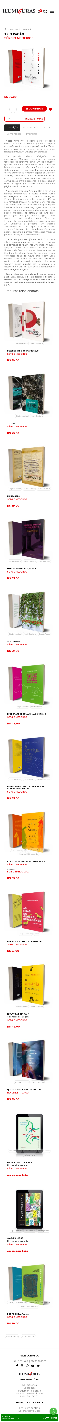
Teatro (36, 934)
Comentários (14, 133)
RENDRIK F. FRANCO (17, 1093)
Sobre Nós (29, 1388)
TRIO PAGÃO (27, 29)
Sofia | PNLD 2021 (29, 1396)
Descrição (12, 127)
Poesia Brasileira (37, 343)
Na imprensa (29, 1385)
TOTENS (11, 423)
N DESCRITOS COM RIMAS (19, 1162)
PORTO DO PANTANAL (18, 1314)
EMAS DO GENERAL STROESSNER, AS (24, 941)
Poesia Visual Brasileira (29, 1307)
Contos (23, 854)
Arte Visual (32, 1302)
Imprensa (31, 133)
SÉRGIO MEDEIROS (17, 354)
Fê (26, 850)
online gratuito (29, 1155)
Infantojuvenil (36, 707)
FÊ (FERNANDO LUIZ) (18, 872)
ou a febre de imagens (18, 1017)
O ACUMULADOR (15, 1238)
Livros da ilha (33, 854)
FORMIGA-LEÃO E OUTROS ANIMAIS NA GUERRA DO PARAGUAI (25, 787)
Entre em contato (29, 1408)
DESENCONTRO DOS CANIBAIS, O (23, 351)
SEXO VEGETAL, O (15, 641)
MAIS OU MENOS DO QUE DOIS (21, 569)
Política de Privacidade (29, 1393)
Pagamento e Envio (29, 1390)
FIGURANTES (13, 496)
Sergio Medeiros (22, 343)
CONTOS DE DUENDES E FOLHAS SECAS (26, 861)
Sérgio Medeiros (22, 416)
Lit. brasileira (28, 779)
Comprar (34, 108)
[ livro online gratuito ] (18, 1165)
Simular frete (34, 119)
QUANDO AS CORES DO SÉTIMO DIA (24, 1090)
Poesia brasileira (37, 1007)
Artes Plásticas (44, 1302)
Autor (46, 127)
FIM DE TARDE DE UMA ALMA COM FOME (26, 714)
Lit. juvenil (34, 850)
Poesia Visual (21, 1302)
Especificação (30, 127)
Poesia (10, 1302)
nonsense (44, 850)
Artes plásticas (44, 1151)
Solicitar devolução (30, 1410)
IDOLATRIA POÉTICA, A (18, 1014)
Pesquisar (14, 29)
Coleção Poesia (29, 489)
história (39, 779)
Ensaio (46, 779)
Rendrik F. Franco (22, 1082)
